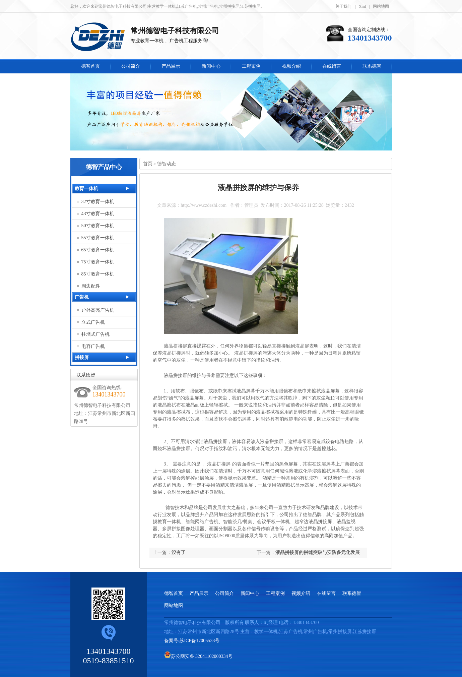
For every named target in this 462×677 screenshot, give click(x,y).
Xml (362, 6)
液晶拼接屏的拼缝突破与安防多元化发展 (317, 552)
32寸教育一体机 (97, 201)
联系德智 (85, 374)
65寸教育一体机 (97, 249)
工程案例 (275, 593)
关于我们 (343, 6)
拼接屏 (82, 357)
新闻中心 (250, 593)
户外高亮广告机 (97, 310)
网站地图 (381, 6)
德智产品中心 (104, 167)
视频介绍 (300, 593)
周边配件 (90, 286)
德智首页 (173, 593)
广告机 (82, 297)
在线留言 (326, 593)
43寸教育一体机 (97, 213)
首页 (147, 163)
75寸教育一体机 (97, 261)
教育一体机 (86, 188)
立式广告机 (93, 322)
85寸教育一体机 (97, 273)
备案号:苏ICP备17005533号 (192, 640)
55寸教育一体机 (97, 237)
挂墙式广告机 (95, 334)
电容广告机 (93, 346)
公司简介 (224, 593)
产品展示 (199, 593)
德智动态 (166, 163)
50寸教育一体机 (97, 225)
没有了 (179, 552)
